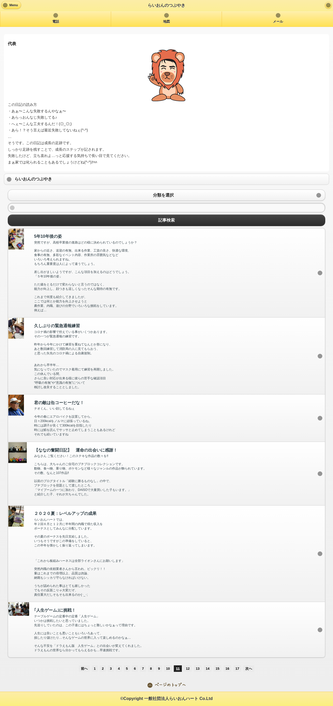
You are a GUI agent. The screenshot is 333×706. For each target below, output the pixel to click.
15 (217, 669)
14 (207, 669)
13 (198, 669)
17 (237, 669)
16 (227, 669)
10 (168, 669)
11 (178, 669)
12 (187, 669)
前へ (84, 669)
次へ (248, 669)
